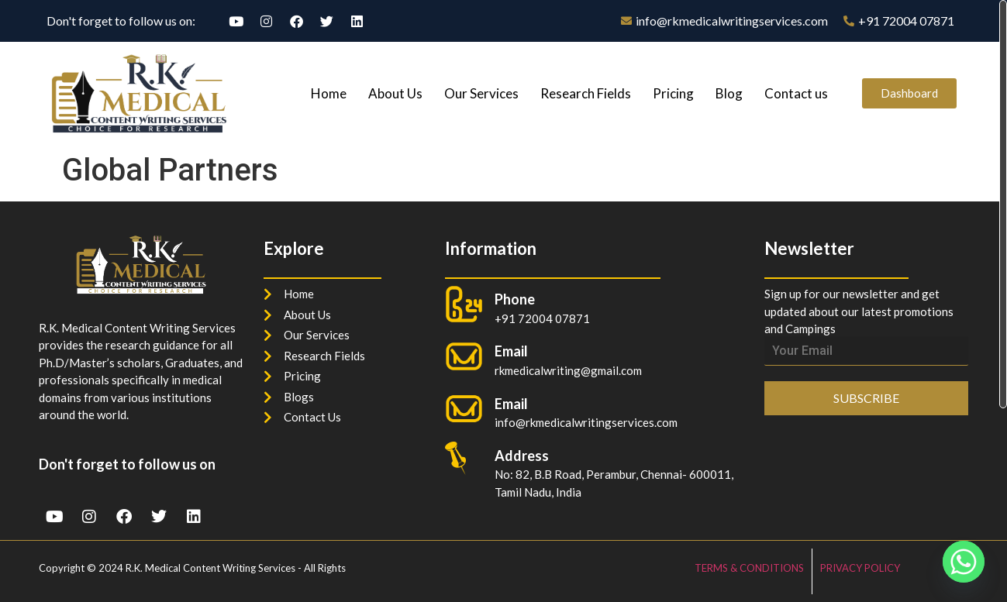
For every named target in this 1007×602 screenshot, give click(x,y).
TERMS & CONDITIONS (749, 568)
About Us (395, 93)
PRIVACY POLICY (860, 568)
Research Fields (585, 93)
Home (329, 93)
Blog (729, 93)
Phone (515, 299)
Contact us (796, 93)
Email (511, 403)
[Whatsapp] (964, 562)
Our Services (481, 93)
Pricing (673, 93)
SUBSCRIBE (866, 397)
